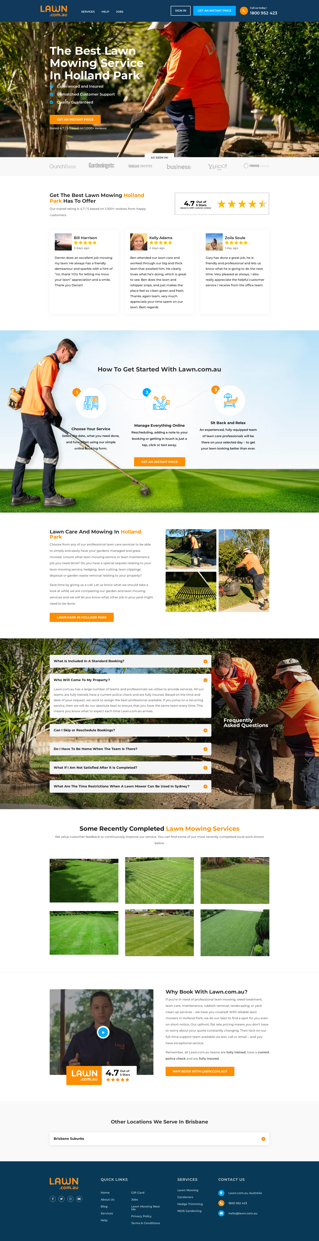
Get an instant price (159, 462)
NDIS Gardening (189, 1211)
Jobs (119, 11)
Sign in (180, 10)
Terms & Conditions (145, 1223)
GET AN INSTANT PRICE (214, 10)
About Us (107, 1199)
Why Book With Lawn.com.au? (200, 1071)
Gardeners (185, 1197)
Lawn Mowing (187, 1190)
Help (105, 11)
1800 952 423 (263, 13)
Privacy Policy (141, 1216)
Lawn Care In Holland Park (82, 617)
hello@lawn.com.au (243, 1213)
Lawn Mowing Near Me (145, 1208)
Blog (104, 1206)
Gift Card (137, 1192)
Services (88, 11)
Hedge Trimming (190, 1204)
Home (105, 1192)
